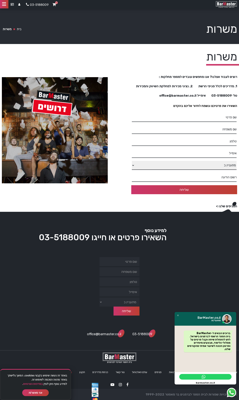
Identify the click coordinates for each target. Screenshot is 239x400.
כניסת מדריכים (100, 372)
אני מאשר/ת (35, 392)
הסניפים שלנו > (226, 206)
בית (19, 29)
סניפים (158, 372)
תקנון (82, 372)
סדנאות (173, 372)
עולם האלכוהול (139, 372)
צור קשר (120, 372)
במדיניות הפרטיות (33, 384)
